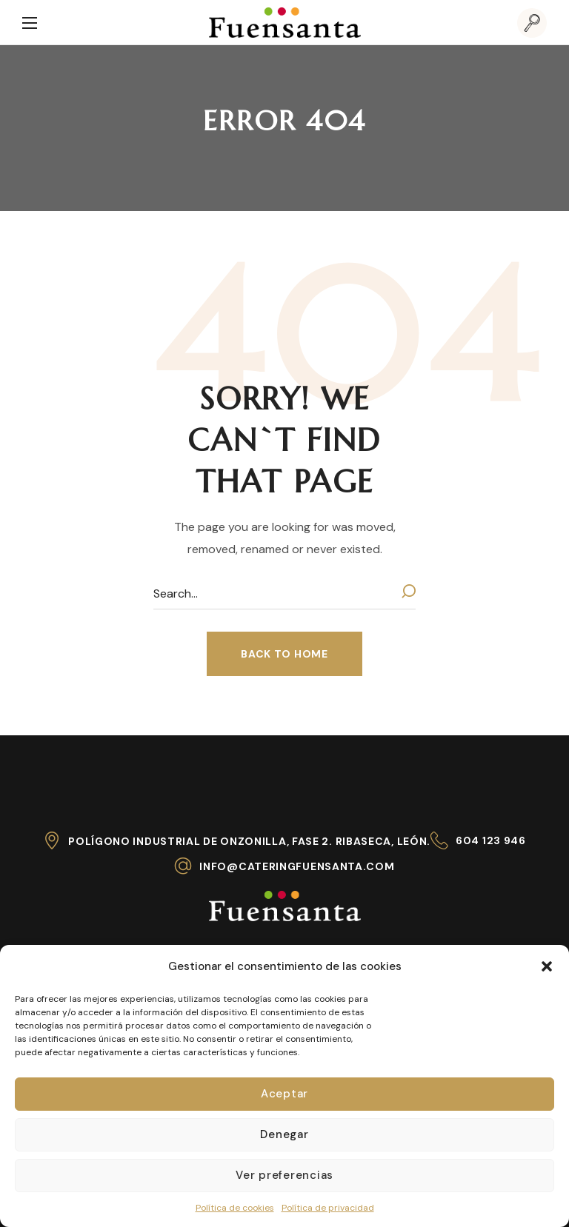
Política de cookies (235, 1208)
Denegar (284, 1134)
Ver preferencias (284, 1175)
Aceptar (284, 1093)
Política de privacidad (328, 1208)
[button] (546, 966)
